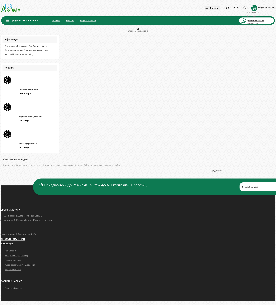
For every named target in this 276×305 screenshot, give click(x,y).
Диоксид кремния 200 (29, 143)
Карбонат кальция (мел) (30, 116)
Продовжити (216, 170)
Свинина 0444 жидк (28, 89)
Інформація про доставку (29, 46)
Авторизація (253, 12)
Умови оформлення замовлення (32, 50)
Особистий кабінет (13, 288)
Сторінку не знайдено (138, 31)
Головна (56, 20)
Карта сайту (27, 54)
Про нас (70, 20)
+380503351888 (256, 20)
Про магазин (11, 46)
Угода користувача (13, 260)
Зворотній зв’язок (88, 20)
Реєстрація (252, 16)
